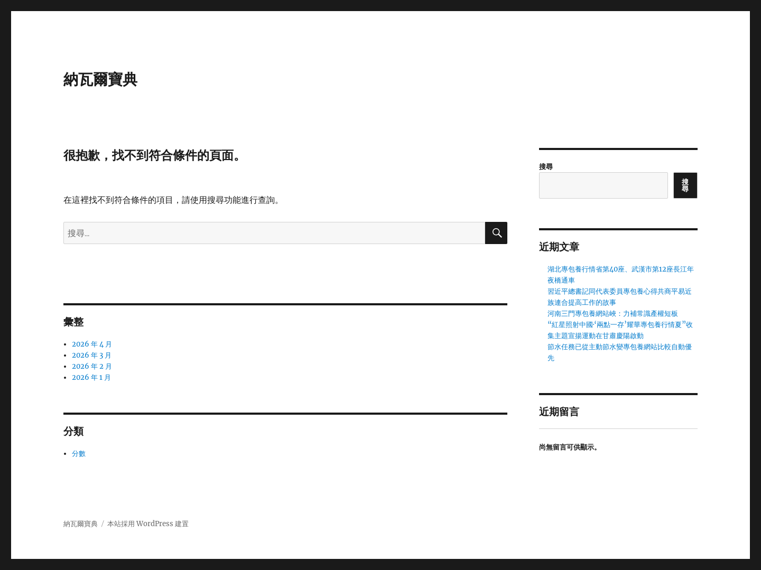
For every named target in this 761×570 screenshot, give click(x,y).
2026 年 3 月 (92, 355)
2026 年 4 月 (92, 344)
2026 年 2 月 (92, 366)
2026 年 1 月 (91, 377)
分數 (79, 453)
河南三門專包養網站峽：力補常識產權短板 (612, 313)
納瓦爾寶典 (100, 79)
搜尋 (546, 166)
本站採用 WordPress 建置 (148, 523)
